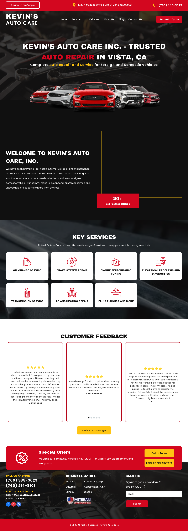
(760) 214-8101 (20, 485)
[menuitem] (64, 19)
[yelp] (13, 504)
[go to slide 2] (91, 417)
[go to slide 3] (94, 417)
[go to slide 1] (88, 417)
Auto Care (22, 23)
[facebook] (8, 504)
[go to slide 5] (99, 417)
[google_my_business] (18, 504)
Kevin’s (22, 16)
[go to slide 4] (96, 417)
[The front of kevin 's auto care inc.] (141, 164)
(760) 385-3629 (21, 480)
